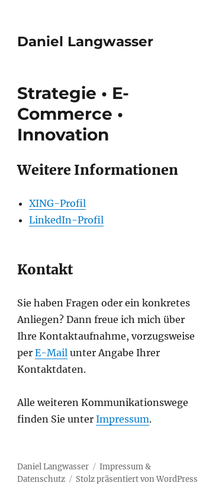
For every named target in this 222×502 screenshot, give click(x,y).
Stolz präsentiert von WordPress (137, 479)
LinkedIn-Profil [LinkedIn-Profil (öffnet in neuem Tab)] (66, 220)
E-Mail (51, 353)
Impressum (122, 419)
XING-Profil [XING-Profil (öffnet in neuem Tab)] (57, 203)
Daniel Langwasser (85, 41)
